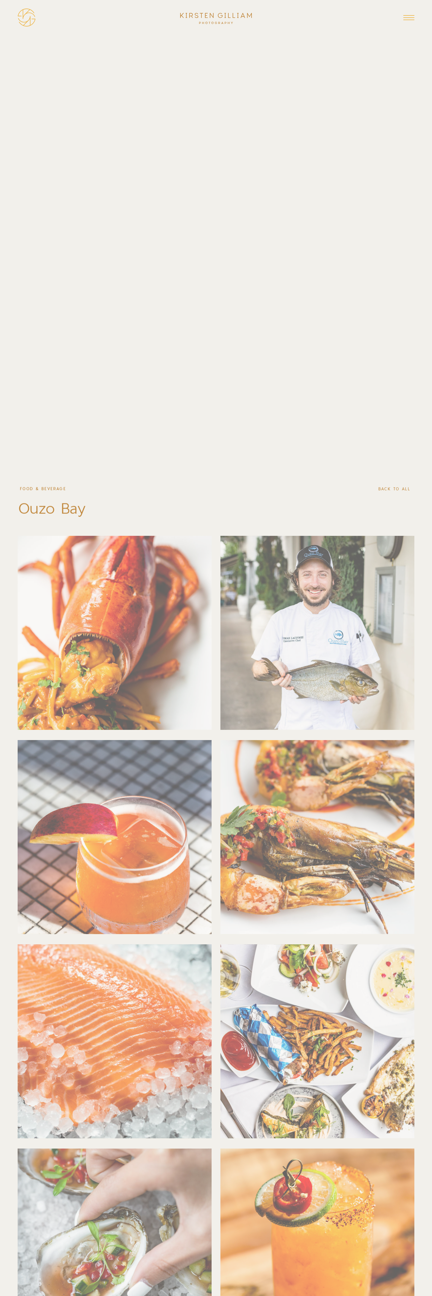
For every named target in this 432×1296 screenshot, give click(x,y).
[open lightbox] (115, 633)
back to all (394, 488)
